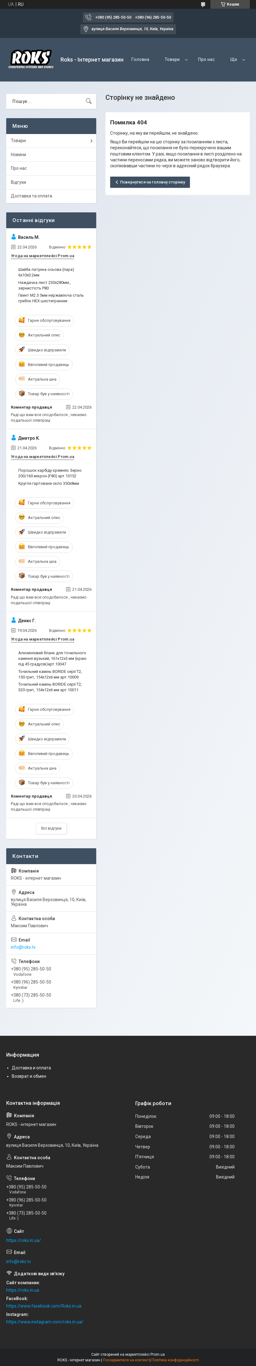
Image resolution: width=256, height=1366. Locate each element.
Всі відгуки (51, 828)
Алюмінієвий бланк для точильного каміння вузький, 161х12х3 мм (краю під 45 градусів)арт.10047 (52, 658)
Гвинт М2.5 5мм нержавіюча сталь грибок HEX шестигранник (51, 298)
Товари (172, 59)
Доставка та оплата (31, 195)
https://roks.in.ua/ (23, 1240)
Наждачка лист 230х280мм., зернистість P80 (44, 285)
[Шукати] (88, 101)
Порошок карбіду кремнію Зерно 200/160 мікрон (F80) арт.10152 (50, 473)
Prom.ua (157, 1354)
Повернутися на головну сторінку (152, 182)
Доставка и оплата (31, 1067)
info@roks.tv (23, 947)
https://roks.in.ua (22, 1290)
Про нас (206, 59)
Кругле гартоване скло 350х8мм (48, 483)
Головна (140, 59)
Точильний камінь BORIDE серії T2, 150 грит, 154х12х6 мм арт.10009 (50, 674)
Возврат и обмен (29, 1076)
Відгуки (18, 182)
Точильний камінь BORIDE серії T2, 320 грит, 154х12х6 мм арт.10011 (50, 687)
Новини (18, 154)
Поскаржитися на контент (126, 1360)
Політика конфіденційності (175, 1360)
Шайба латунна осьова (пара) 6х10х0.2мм (46, 272)
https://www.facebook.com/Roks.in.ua (43, 1305)
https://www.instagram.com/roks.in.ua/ (44, 1321)
